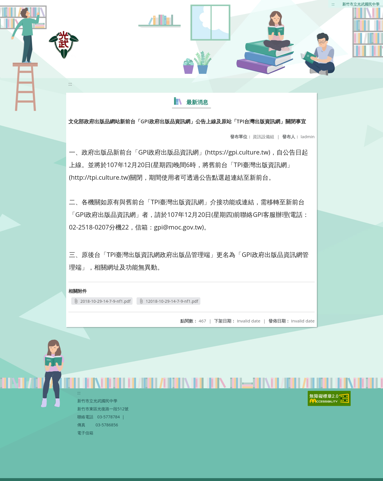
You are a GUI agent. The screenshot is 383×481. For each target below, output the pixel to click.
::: (333, 4)
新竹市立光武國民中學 (361, 4)
